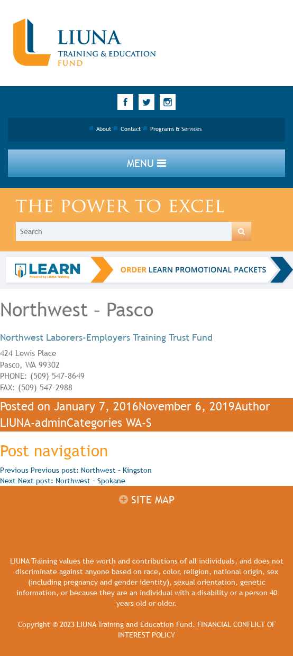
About (103, 129)
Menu (146, 163)
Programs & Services (176, 129)
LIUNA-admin (33, 423)
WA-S (139, 423)
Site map (147, 500)
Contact (131, 129)
